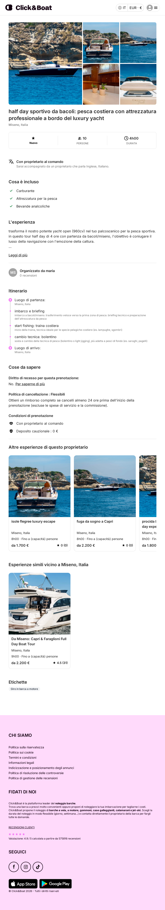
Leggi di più (18, 255)
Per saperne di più (30, 384)
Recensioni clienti (22, 827)
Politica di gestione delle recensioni (33, 778)
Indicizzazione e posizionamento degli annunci (41, 768)
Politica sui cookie (21, 752)
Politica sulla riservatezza (26, 747)
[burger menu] (153, 8)
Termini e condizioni (22, 757)
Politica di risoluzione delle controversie (36, 773)
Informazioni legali (21, 762)
